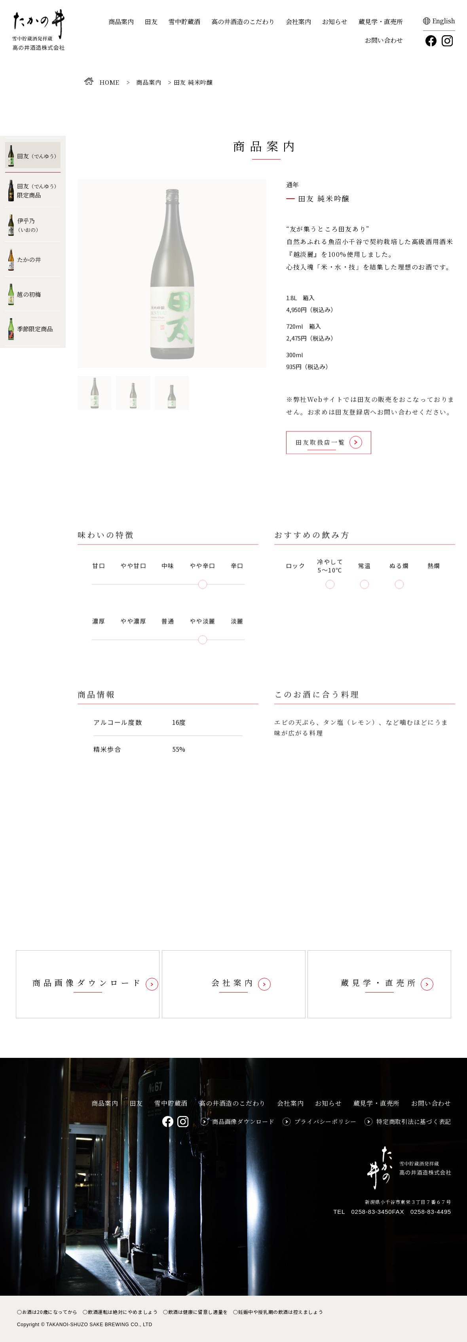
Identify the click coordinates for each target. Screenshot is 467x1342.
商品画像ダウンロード (243, 1121)
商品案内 (121, 21)
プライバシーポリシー (325, 1121)
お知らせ (334, 21)
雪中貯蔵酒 (184, 21)
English (443, 20)
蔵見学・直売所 (381, 21)
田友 (151, 21)
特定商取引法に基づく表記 (413, 1121)
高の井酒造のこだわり (243, 21)
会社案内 (298, 21)
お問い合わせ (384, 40)
